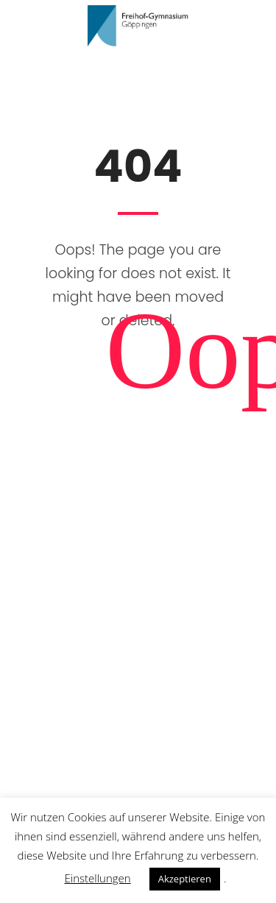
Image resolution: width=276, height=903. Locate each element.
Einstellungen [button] (98, 878)
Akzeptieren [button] (184, 878)
